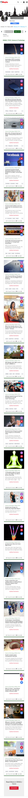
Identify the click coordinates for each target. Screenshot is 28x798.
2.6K (14, 487)
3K (14, 376)
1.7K (14, 186)
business (11, 408)
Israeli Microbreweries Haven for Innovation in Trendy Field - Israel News (14, 242)
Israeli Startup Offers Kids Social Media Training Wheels (14, 760)
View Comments (14, 68)
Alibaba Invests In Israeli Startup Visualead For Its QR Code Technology (13, 397)
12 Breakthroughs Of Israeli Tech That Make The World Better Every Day (12, 474)
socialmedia (11, 771)
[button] (18, 2)
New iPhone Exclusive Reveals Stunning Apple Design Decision (13, 100)
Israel (12, 71)
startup (16, 771)
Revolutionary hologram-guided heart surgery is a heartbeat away (13, 432)
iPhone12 (11, 110)
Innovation (16, 145)
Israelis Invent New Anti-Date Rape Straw (13, 544)
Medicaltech (17, 443)
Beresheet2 (8, 71)
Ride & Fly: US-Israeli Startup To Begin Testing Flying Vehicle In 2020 (13, 134)
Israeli (17, 218)
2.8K (14, 446)
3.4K (14, 291)
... (22, 72)
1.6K (14, 74)
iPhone (7, 110)
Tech (15, 110)
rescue (13, 288)
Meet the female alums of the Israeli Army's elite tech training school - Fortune (13, 327)
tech (17, 288)
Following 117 (23, 26)
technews (16, 338)
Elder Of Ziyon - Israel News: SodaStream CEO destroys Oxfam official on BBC (12, 690)
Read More (14, 788)
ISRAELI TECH (17, 31)
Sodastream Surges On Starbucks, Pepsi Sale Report (12, 508)
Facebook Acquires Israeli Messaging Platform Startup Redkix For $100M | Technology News (13, 171)
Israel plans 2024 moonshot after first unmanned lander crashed (12, 61)
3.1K (14, 737)
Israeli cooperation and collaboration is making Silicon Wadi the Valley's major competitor (13, 582)
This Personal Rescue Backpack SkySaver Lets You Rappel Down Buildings (13, 277)
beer (6, 253)
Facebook (7, 183)
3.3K (14, 597)
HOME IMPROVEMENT (8, 31)
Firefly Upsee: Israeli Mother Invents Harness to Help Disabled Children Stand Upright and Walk (13, 621)
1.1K (14, 148)
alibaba (7, 373)
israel (7, 771)
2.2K (13, 256)
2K (14, 341)
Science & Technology (9, 57)
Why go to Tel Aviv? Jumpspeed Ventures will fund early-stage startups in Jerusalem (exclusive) (14, 723)
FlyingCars (10, 145)
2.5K (14, 699)
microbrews (17, 253)
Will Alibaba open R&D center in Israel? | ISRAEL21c (13, 363)
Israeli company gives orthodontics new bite (11, 655)
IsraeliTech (17, 71)
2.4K (14, 411)
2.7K (14, 635)
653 (14, 113)
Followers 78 (16, 26)
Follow (15, 23)
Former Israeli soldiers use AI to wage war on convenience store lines (13, 207)
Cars (6, 145)
